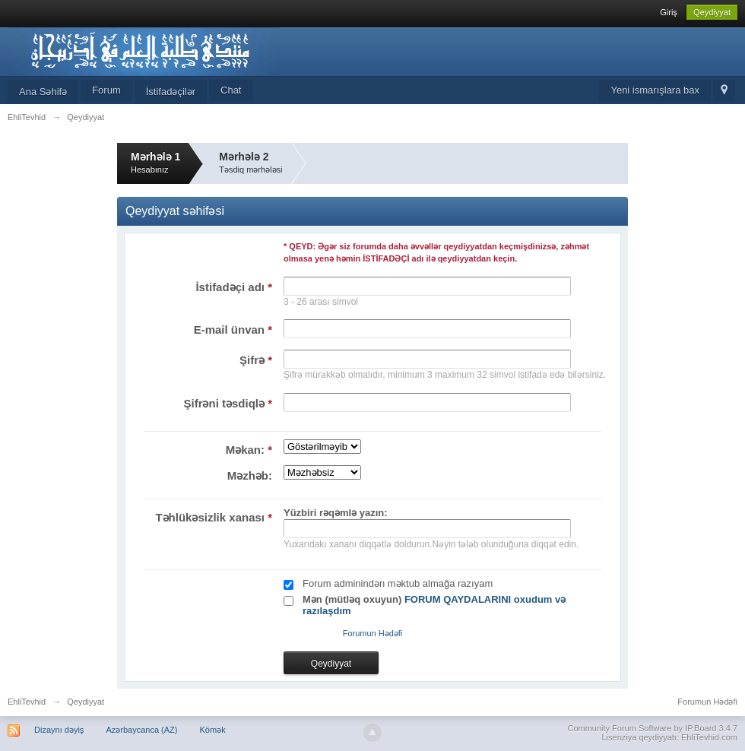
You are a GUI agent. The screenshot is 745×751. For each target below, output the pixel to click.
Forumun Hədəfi (373, 633)
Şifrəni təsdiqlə (227, 403)
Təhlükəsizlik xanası (213, 517)
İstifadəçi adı (233, 286)
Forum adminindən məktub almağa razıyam (398, 583)
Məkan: (249, 449)
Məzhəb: (249, 475)
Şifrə (255, 359)
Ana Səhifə (43, 91)
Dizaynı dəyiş (59, 729)
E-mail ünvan (233, 329)
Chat (230, 90)
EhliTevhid (27, 701)
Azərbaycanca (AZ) (141, 729)
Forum (106, 90)
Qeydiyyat (712, 12)
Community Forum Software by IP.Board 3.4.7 (652, 728)
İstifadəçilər (170, 91)
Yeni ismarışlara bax (654, 90)
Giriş (668, 12)
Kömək (213, 729)
